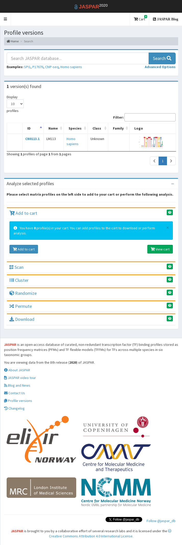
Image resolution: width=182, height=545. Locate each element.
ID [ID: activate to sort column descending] (28, 128)
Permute (20, 306)
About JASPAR (17, 370)
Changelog (14, 408)
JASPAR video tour (20, 377)
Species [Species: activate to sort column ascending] (73, 128)
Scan (16, 267)
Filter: (144, 117)
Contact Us (14, 393)
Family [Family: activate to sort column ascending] (120, 128)
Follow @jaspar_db (161, 520)
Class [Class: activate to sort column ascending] (99, 128)
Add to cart (23, 213)
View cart (160, 249)
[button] (5, 19)
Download (21, 319)
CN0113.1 (32, 138)
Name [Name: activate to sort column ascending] (52, 128)
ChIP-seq (52, 67)
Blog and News (17, 385)
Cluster (19, 280)
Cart (140, 18)
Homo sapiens (71, 67)
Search (162, 58)
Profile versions (18, 400)
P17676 (37, 67)
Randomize (23, 293)
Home (13, 41)
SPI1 (27, 67)
